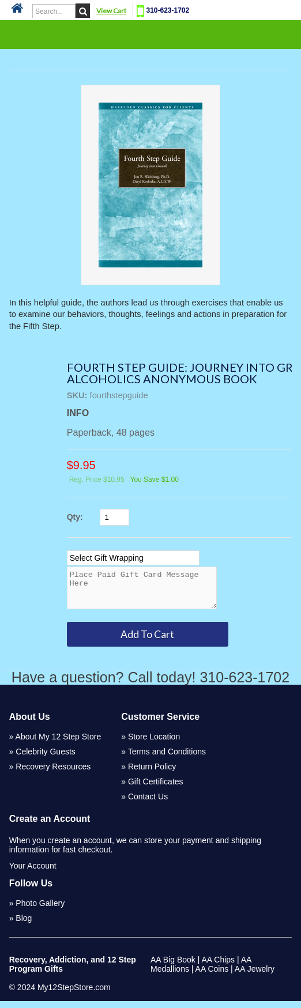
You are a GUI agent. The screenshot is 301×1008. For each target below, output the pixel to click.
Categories (150, 34)
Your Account (33, 872)
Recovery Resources (53, 773)
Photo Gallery (40, 910)
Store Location (154, 743)
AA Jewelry (254, 975)
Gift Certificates (155, 788)
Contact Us (148, 803)
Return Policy (152, 773)
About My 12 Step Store (58, 743)
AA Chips (218, 966)
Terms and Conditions (167, 758)
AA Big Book (172, 966)
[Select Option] (133, 557)
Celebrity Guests (45, 758)
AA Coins (212, 975)
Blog (24, 925)
